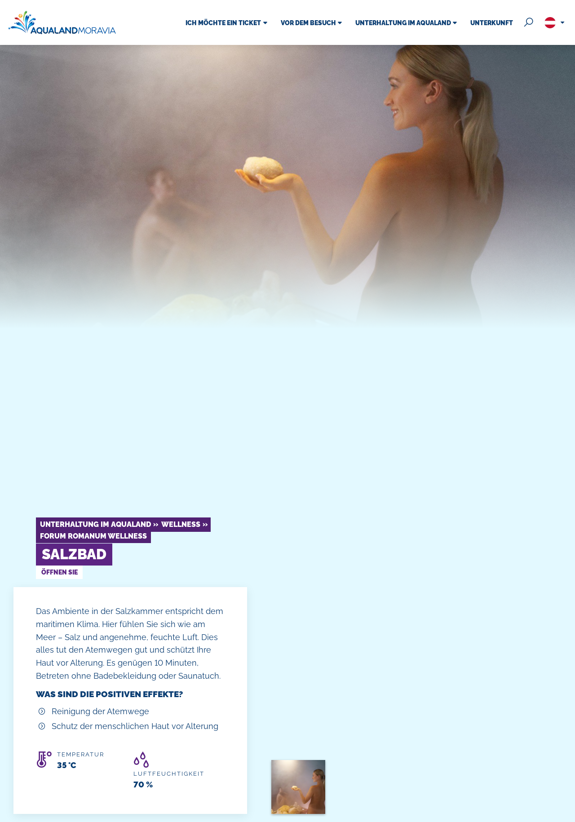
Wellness (180, 524)
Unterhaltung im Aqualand (95, 524)
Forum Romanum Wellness (93, 536)
